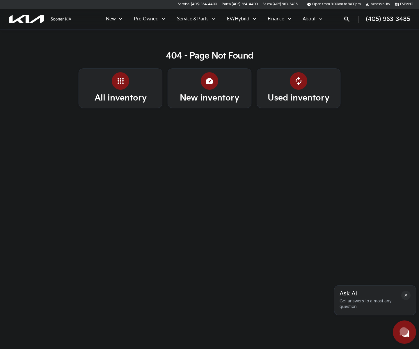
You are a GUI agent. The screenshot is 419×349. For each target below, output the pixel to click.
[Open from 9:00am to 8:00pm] (334, 4)
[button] (406, 295)
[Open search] (346, 19)
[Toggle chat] (404, 332)
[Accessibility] (377, 4)
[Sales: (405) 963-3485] (280, 4)
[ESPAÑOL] (405, 4)
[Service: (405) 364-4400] (197, 4)
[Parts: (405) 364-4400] (240, 4)
